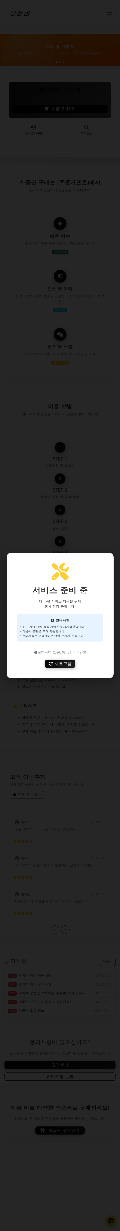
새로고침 (60, 664)
